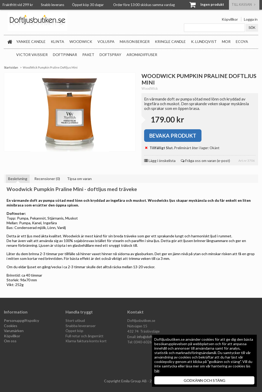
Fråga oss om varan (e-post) (205, 160)
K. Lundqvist (204, 41)
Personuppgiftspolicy (21, 320)
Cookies (10, 325)
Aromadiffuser (142, 54)
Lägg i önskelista (160, 160)
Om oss (10, 341)
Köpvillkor (230, 19)
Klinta (57, 41)
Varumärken (14, 330)
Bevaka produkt (172, 135)
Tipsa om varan (79, 178)
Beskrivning (17, 178)
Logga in (251, 19)
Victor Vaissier (32, 54)
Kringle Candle (170, 41)
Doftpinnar (65, 54)
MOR (226, 41)
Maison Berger (135, 41)
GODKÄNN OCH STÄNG (204, 380)
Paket (88, 54)
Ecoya (242, 41)
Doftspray (110, 54)
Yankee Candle (31, 41)
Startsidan (11, 67)
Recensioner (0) (47, 178)
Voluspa (105, 41)
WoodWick (80, 41)
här (156, 370)
